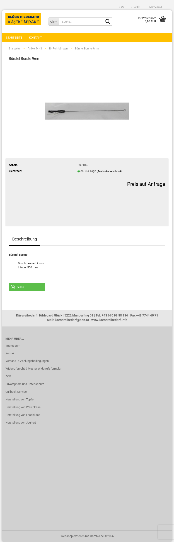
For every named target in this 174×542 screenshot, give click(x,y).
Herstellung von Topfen (20, 399)
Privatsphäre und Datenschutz (24, 384)
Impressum (12, 345)
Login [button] (135, 6)
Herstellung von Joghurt (20, 422)
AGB (8, 376)
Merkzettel (154, 6)
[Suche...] (53, 21)
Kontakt (35, 37)
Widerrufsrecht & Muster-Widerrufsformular (33, 368)
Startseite (14, 37)
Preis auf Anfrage (146, 184)
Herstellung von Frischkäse (22, 415)
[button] (122, 6)
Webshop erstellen (72, 536)
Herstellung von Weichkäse (23, 407)
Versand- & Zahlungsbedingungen (27, 361)
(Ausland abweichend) (109, 171)
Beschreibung (24, 239)
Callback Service (16, 391)
